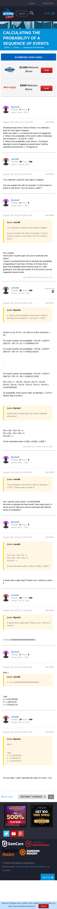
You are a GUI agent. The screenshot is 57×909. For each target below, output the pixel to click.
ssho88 (15, 159)
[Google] (21, 834)
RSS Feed (7, 797)
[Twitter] (6, 834)
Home (6, 47)
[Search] (32, 13)
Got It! (43, 906)
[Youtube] (13, 834)
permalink (49, 122)
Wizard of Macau (37, 866)
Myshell (15, 107)
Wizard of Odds (22, 866)
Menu (50, 13)
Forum (16, 47)
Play (47, 70)
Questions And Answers (33, 47)
